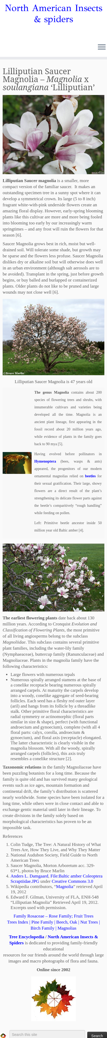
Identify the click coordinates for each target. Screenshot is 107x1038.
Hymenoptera (45, 461)
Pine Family (42, 922)
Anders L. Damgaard (29, 876)
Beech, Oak (66, 922)
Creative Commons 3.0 (72, 881)
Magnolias (66, 928)
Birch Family (42, 928)
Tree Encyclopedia (26, 936)
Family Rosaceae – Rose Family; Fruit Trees (53, 916)
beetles (90, 476)
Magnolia (64, 886)
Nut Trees (89, 922)
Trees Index (17, 922)
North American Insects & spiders (53, 14)
